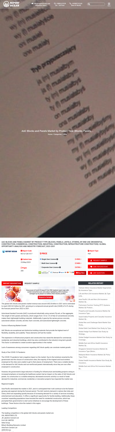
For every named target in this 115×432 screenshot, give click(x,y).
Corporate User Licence (50, 267)
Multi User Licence (48, 263)
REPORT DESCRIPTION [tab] (12, 283)
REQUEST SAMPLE (98, 260)
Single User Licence (49, 259)
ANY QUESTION (97, 273)
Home (50, 134)
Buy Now (80, 273)
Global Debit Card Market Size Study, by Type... (95, 328)
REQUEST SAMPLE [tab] (32, 283)
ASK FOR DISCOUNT (99, 267)
